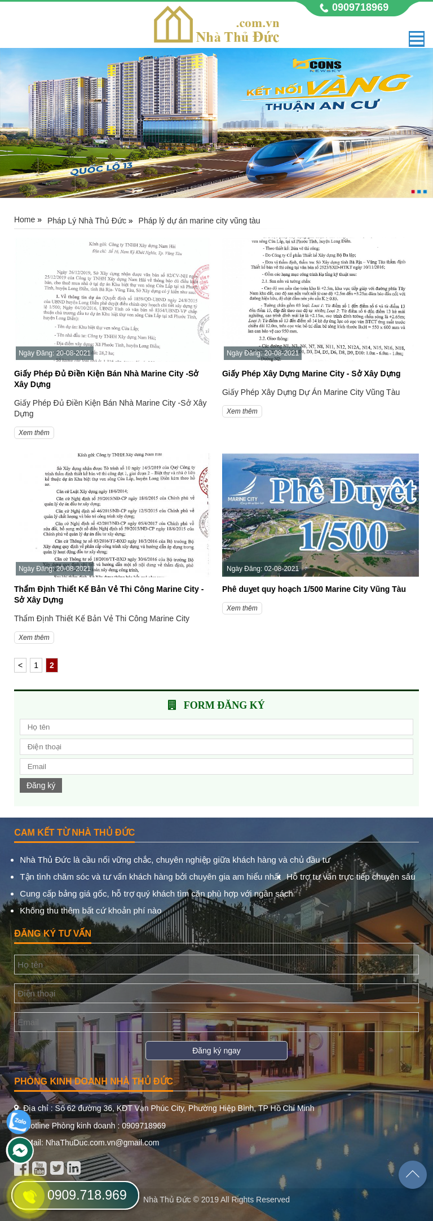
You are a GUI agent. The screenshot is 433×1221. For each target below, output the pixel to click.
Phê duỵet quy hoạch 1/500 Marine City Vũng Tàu (314, 589)
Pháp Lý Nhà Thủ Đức (86, 220)
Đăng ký (40, 785)
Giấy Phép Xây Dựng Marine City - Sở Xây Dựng (311, 373)
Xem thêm (34, 433)
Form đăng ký (224, 705)
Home (24, 219)
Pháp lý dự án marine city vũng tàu (199, 220)
